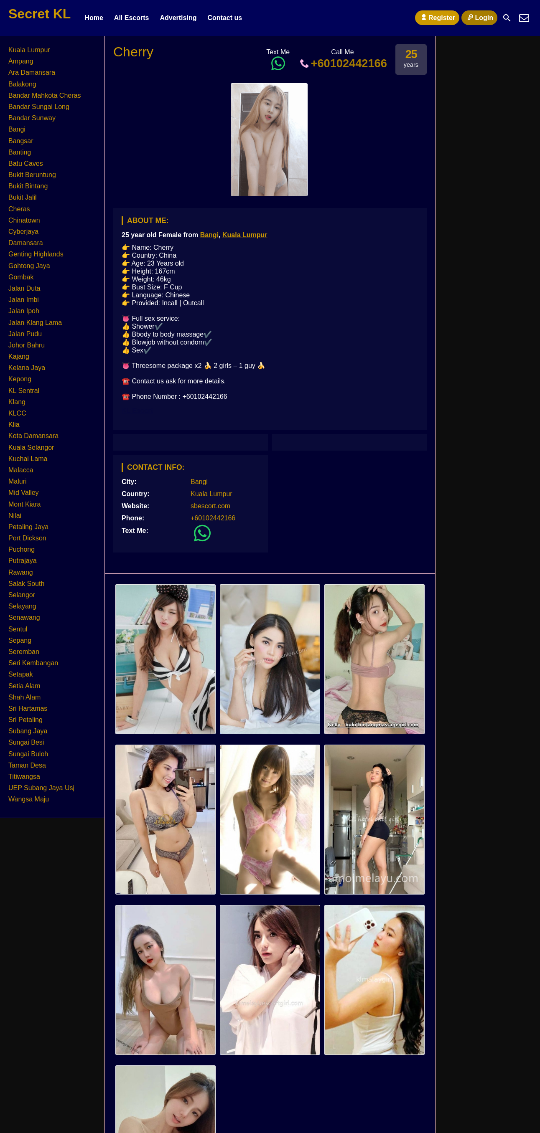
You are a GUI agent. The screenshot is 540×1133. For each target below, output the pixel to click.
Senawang (24, 617)
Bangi (209, 234)
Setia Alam (24, 685)
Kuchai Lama (27, 458)
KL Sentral (23, 390)
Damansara (25, 242)
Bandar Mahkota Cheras (44, 95)
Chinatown (24, 220)
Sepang (19, 640)
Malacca (20, 470)
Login (479, 17)
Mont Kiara (24, 504)
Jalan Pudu (25, 333)
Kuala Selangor (31, 447)
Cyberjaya (23, 231)
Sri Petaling (25, 719)
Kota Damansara (33, 435)
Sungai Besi (26, 742)
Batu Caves (25, 163)
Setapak (20, 674)
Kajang (18, 356)
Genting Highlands (36, 254)
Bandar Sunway (32, 118)
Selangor (21, 594)
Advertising (178, 17)
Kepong (19, 379)
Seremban (23, 651)
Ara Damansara (31, 72)
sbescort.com (210, 505)
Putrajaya (22, 560)
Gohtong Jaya (29, 265)
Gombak (20, 277)
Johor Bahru (26, 345)
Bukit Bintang (28, 186)
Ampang (20, 61)
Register (437, 17)
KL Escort (137, 410)
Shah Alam (24, 697)
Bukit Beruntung (32, 174)
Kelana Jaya (26, 367)
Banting (19, 152)
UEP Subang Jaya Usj (41, 787)
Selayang (22, 606)
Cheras (19, 209)
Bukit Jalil (22, 197)
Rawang (20, 572)
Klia (14, 424)
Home (93, 17)
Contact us (224, 17)
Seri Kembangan (33, 663)
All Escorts (131, 17)
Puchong (21, 549)
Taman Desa (27, 765)
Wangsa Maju (28, 799)
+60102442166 (342, 63)
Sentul (17, 629)
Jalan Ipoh (23, 310)
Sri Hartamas (27, 708)
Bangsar (20, 140)
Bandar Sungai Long (38, 106)
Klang (16, 402)
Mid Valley (23, 492)
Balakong (22, 84)
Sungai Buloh (28, 754)
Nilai (14, 515)
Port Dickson (27, 538)
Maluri (17, 481)
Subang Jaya (27, 731)
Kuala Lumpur (244, 234)
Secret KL (39, 13)
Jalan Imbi (23, 299)
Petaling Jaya (28, 526)
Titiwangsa (24, 776)
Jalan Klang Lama (35, 322)
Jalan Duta (24, 288)
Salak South (26, 583)
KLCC (17, 413)
